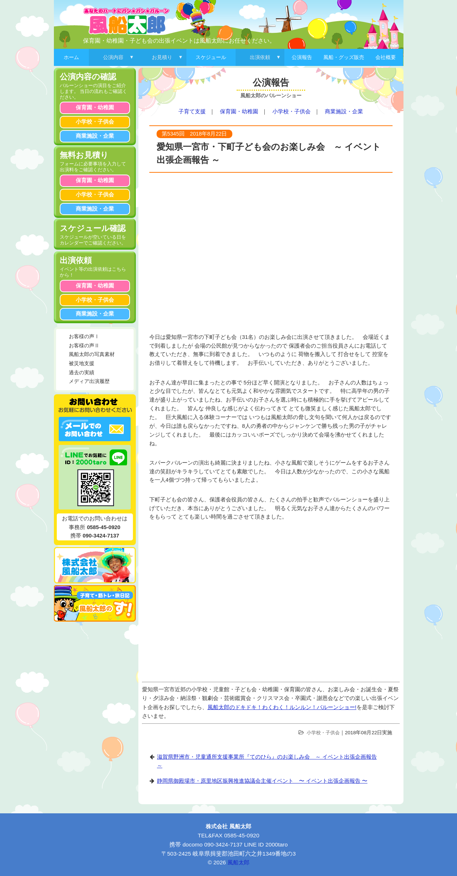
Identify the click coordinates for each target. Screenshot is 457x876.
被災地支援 (81, 363)
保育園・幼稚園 (239, 111)
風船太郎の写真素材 (92, 354)
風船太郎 (238, 862)
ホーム (71, 57)
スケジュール (211, 57)
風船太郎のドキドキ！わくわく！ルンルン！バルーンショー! (282, 707)
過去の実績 (81, 372)
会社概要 (385, 57)
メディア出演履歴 (89, 381)
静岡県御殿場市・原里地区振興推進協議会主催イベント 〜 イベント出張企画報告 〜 (262, 781)
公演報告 (302, 57)
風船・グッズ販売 (343, 57)
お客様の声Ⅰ (84, 336)
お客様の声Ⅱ (84, 345)
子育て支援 (192, 111)
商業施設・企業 (344, 111)
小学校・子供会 (291, 111)
